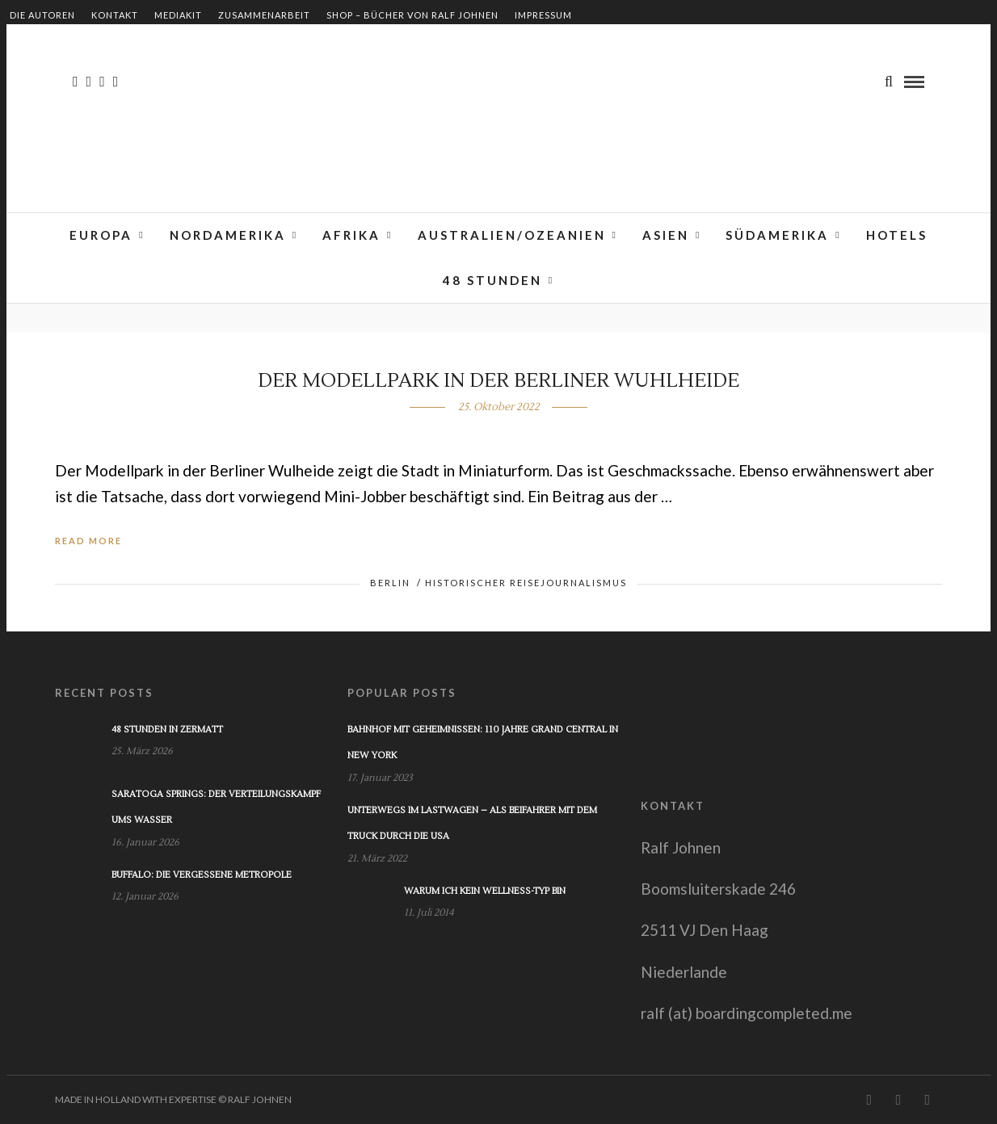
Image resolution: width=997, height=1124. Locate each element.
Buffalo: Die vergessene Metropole (201, 875)
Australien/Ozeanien (512, 235)
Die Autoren (42, 15)
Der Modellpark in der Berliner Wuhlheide (498, 380)
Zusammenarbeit (264, 15)
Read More (88, 540)
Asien (665, 235)
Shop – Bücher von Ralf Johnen (412, 15)
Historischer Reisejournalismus (526, 582)
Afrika (351, 235)
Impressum (543, 15)
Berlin (390, 582)
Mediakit (178, 15)
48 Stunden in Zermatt (167, 729)
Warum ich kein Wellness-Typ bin (485, 891)
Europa (101, 235)
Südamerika (777, 235)
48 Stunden (492, 280)
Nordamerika (228, 235)
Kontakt (114, 15)
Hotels (897, 235)
